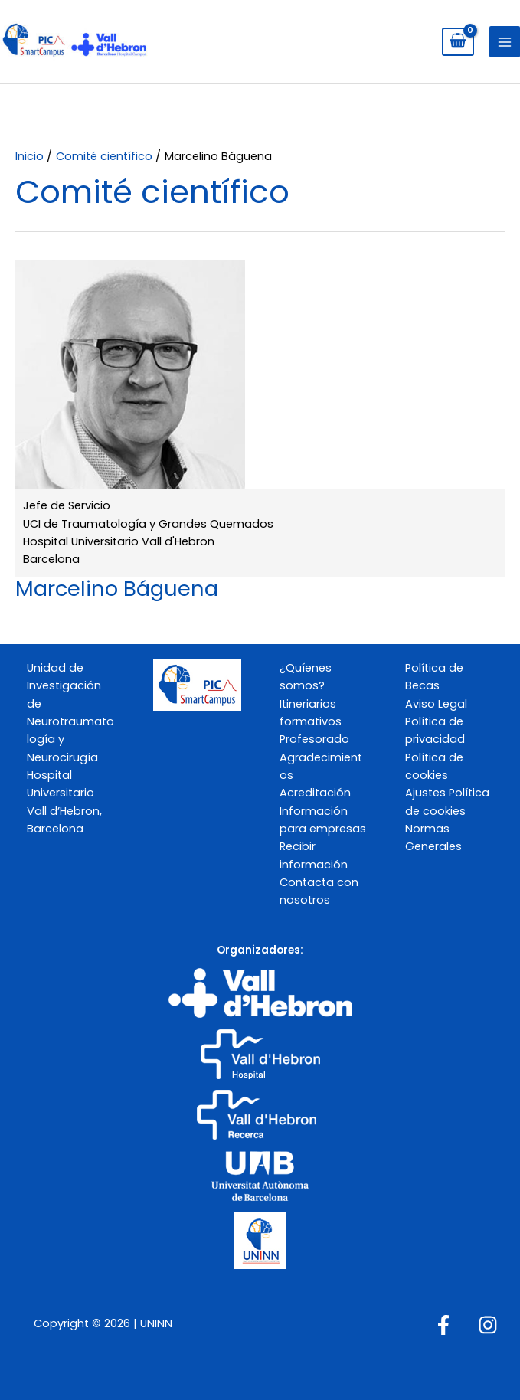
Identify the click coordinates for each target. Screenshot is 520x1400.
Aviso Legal (436, 703)
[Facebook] (443, 1325)
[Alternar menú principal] (504, 41)
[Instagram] (488, 1325)
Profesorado (314, 739)
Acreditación (315, 792)
